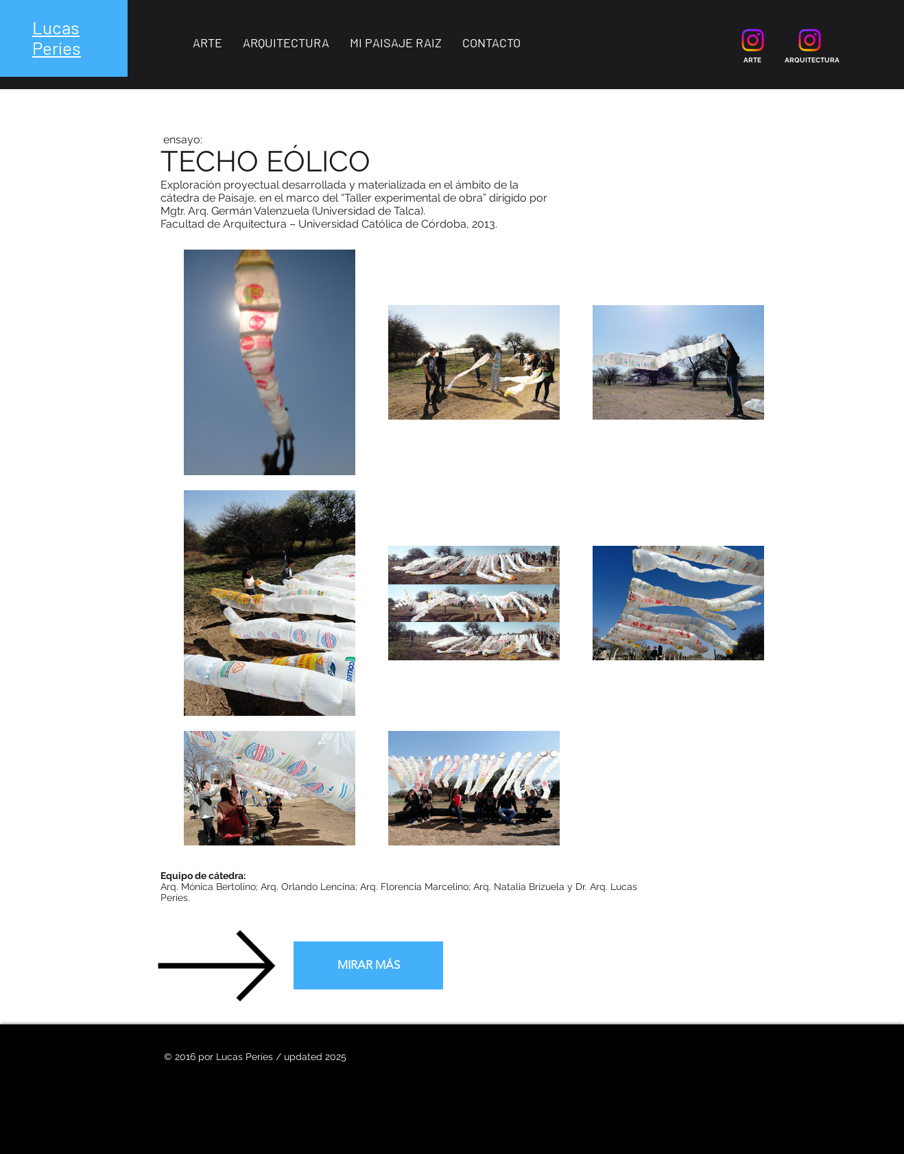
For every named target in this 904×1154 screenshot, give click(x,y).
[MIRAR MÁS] (368, 965)
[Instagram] (753, 40)
